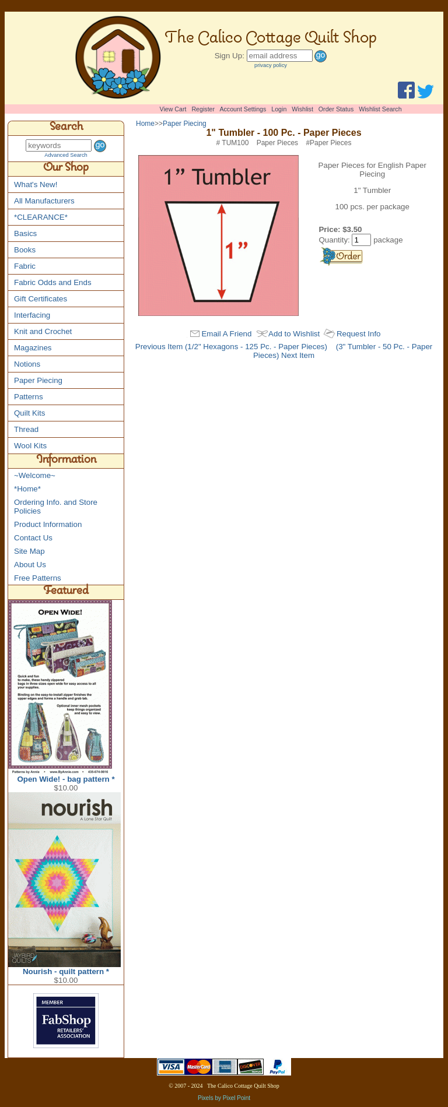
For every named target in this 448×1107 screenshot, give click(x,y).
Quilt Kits (29, 413)
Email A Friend (226, 333)
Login (278, 109)
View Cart (173, 109)
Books (25, 249)
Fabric (25, 266)
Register (203, 109)
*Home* (27, 488)
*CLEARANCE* (41, 217)
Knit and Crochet (43, 331)
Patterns (28, 396)
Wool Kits (30, 445)
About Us (30, 564)
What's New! (35, 184)
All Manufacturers (44, 200)
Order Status (336, 109)
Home (145, 124)
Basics (25, 233)
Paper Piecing (38, 380)
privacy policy (270, 65)
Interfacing (32, 315)
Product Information (48, 524)
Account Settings (242, 109)
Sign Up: (229, 55)
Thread (26, 429)
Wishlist (302, 109)
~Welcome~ (34, 475)
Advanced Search (66, 155)
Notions (27, 364)
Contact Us (33, 537)
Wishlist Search (380, 109)
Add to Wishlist (294, 333)
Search (66, 128)
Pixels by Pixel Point (224, 1098)
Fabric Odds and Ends (53, 282)
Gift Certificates (40, 298)
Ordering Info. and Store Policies (55, 506)
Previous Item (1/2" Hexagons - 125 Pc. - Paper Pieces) (231, 346)
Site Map (29, 551)
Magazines (32, 347)
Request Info (359, 333)
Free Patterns (37, 578)
